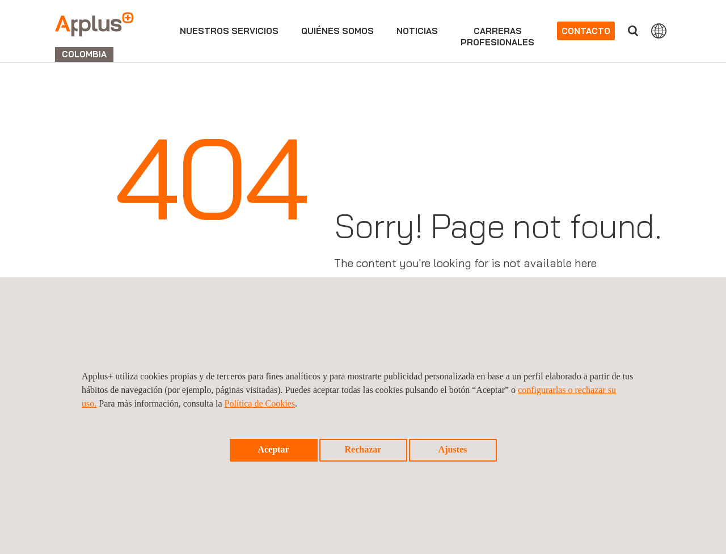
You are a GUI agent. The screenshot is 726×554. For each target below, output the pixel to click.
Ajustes (452, 449)
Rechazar (363, 449)
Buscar (633, 31)
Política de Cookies (260, 403)
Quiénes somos (337, 31)
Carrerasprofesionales (497, 37)
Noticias (417, 31)
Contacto (586, 31)
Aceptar (273, 449)
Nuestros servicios (229, 31)
